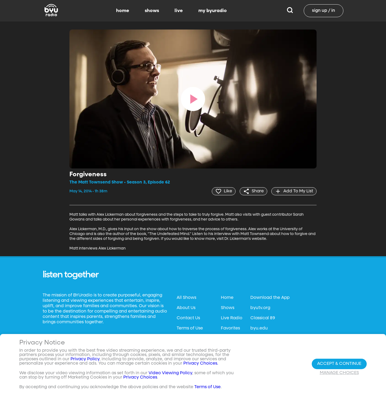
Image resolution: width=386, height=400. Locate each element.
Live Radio (231, 318)
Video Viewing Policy (170, 373)
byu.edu (259, 328)
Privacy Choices (140, 377)
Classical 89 (262, 318)
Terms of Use (190, 328)
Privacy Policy (84, 359)
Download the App (270, 298)
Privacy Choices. (200, 363)
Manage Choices (339, 373)
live (179, 10)
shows (152, 10)
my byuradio (212, 10)
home (122, 10)
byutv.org (260, 308)
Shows (227, 308)
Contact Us (188, 318)
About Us (186, 308)
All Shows (186, 298)
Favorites (230, 328)
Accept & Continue (339, 364)
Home (227, 298)
